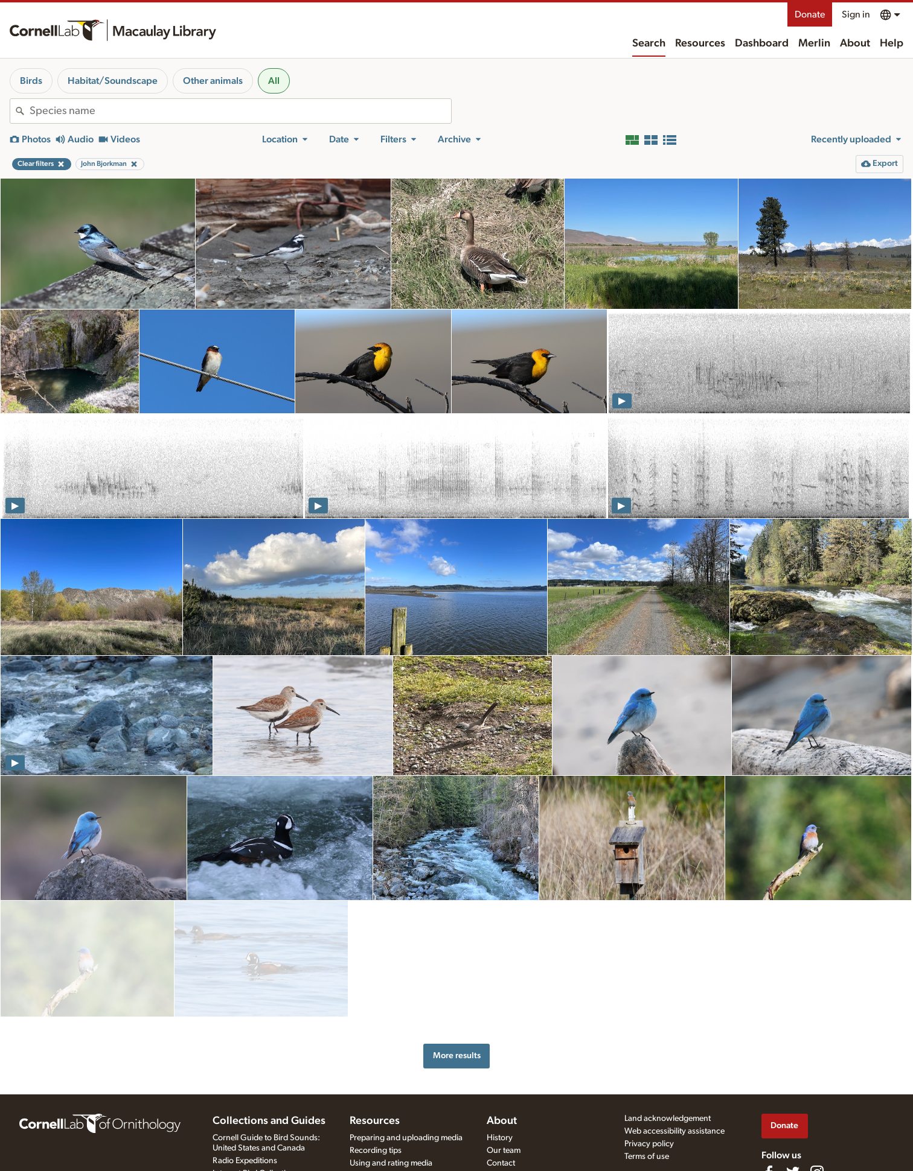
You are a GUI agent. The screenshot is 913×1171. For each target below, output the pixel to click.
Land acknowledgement (667, 1060)
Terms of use (646, 1098)
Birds (31, 81)
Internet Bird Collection (254, 1115)
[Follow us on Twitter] (793, 1113)
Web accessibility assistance (674, 1072)
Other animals (213, 81)
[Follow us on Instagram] (817, 1113)
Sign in (856, 14)
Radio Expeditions (245, 1102)
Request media (376, 1117)
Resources (700, 43)
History (500, 1079)
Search (648, 43)
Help (891, 43)
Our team (504, 1092)
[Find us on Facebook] (768, 1113)
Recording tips (376, 1092)
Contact (501, 1104)
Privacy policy (649, 1085)
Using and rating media (391, 1104)
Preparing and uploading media (406, 1079)
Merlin (814, 43)
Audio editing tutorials (389, 1154)
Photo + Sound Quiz (386, 1142)
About (855, 43)
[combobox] (240, 111)
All (274, 81)
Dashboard (762, 43)
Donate (810, 14)
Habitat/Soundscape (113, 81)
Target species (375, 1130)
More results (457, 996)
